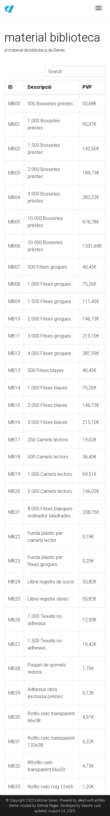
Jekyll (82, 800)
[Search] (75, 71)
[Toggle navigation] (98, 8)
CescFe (86, 806)
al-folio (100, 800)
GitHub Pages (48, 806)
